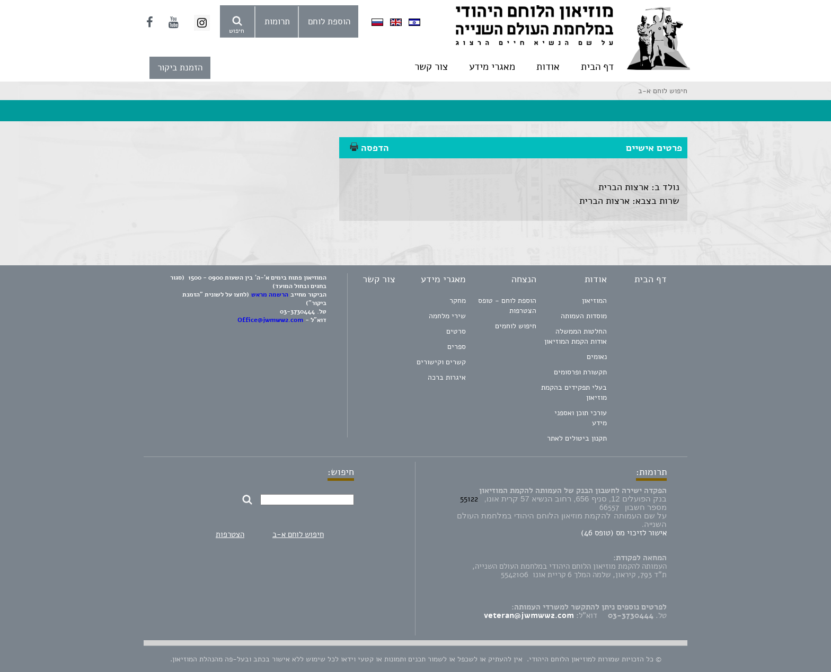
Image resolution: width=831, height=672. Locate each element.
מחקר (457, 300)
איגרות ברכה (447, 377)
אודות (548, 67)
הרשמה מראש (269, 294)
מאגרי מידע (492, 67)
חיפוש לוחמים (515, 326)
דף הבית (597, 67)
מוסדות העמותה (584, 316)
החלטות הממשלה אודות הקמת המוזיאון (575, 336)
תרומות (277, 21)
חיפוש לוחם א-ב (298, 534)
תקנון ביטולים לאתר (577, 438)
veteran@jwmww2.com (529, 615)
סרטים (456, 331)
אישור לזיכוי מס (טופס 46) (624, 532)
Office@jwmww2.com (270, 320)
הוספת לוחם (329, 21)
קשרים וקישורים (441, 362)
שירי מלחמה (447, 316)
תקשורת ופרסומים (580, 372)
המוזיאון (594, 300)
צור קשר (431, 67)
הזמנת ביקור (179, 67)
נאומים (597, 357)
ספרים (456, 347)
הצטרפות (230, 534)
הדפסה (369, 147)
